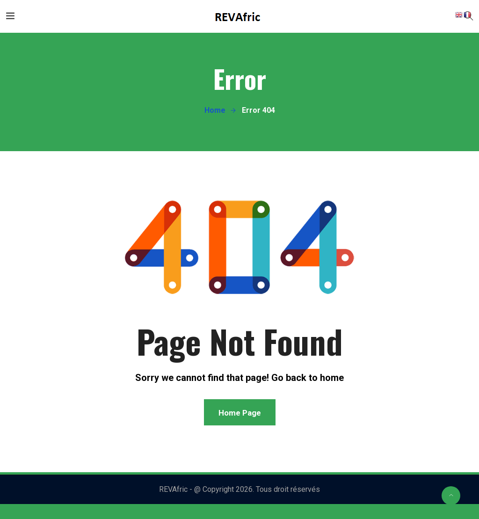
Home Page (239, 412)
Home (214, 110)
